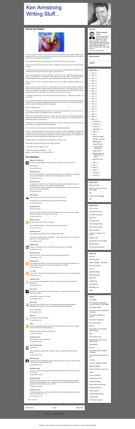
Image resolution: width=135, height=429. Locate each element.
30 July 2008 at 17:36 (35, 257)
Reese (31, 302)
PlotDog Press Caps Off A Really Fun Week (98, 155)
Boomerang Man (94, 390)
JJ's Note (92, 360)
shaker (49, 152)
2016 (93, 98)
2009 (93, 116)
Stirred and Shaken (98, 136)
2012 (93, 109)
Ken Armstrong (34, 345)
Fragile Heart (93, 281)
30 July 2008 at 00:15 (35, 178)
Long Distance (93, 344)
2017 (93, 96)
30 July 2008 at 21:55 (35, 285)
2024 (93, 78)
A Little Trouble (93, 397)
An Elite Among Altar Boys (97, 247)
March (95, 170)
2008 (93, 119)
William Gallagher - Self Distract (98, 262)
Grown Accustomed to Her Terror (98, 369)
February (95, 172)
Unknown (32, 261)
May (94, 165)
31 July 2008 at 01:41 (35, 298)
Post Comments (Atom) (58, 414)
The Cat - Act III (93, 208)
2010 (93, 114)
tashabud (32, 244)
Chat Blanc (33, 279)
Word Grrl (92, 256)
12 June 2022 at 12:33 (36, 396)
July (94, 134)
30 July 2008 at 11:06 (35, 216)
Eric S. (31, 289)
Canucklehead (93, 284)
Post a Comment (32, 399)
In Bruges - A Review (99, 139)
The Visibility (93, 299)
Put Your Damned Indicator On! (98, 147)
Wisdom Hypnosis (94, 259)
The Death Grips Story (95, 214)
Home (55, 408)
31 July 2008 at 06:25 (35, 333)
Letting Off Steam (98, 144)
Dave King (33, 358)
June (94, 162)
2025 (93, 75)
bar (32, 152)
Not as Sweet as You (95, 337)
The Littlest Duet (94, 221)
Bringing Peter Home (95, 387)
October (95, 126)
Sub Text (91, 326)
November (96, 124)
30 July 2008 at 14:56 (35, 241)
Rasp (90, 333)
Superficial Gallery (94, 272)
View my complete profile (96, 50)
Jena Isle (32, 195)
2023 (93, 81)
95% (90, 193)
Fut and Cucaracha (94, 375)
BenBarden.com (94, 287)
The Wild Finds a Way (95, 211)
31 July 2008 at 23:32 (35, 355)
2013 (93, 106)
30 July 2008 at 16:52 (35, 249)
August (95, 131)
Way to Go (92, 218)
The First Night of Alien (96, 224)
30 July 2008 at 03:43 (35, 191)
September (96, 129)
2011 (93, 111)
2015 (93, 101)
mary (45, 152)
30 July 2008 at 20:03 (35, 267)
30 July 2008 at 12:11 (35, 228)
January (95, 175)
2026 (93, 73)
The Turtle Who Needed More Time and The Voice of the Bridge (99, 303)
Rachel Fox (33, 220)
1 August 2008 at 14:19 (36, 374)
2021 (93, 86)
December (96, 121)
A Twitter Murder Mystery (96, 394)
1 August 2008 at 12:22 (36, 364)
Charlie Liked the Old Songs (97, 384)
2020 (93, 88)
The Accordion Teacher (96, 227)
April (94, 167)
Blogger (94, 425)
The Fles (91, 268)
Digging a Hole (93, 238)
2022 (93, 83)
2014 (93, 104)
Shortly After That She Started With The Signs (98, 329)
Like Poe (91, 347)
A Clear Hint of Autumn (96, 400)
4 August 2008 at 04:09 (36, 386)
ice (39, 152)
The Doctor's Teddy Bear (96, 320)
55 (30, 152)
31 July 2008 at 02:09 (35, 312)
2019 (93, 91)
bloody (36, 152)
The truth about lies (94, 265)
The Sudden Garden (95, 307)
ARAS (91, 290)
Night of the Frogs (98, 159)
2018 (93, 93)
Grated (91, 372)
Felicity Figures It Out (95, 378)
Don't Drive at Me (94, 185)
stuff (52, 152)
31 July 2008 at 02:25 (35, 320)
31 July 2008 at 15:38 (35, 341)
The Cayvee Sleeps (95, 323)
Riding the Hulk (97, 141)
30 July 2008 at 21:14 (35, 275)
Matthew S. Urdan (35, 160)
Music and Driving (94, 230)
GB (90, 199)
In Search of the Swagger (96, 196)
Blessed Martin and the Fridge (98, 241)
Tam (31, 315)
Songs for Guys (97, 151)
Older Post (79, 408)
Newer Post (29, 408)
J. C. (31, 271)
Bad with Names (94, 244)
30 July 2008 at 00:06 (35, 168)
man (42, 152)
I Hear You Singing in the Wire (98, 363)
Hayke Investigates (94, 366)
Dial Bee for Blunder (95, 381)
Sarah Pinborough (94, 275)
